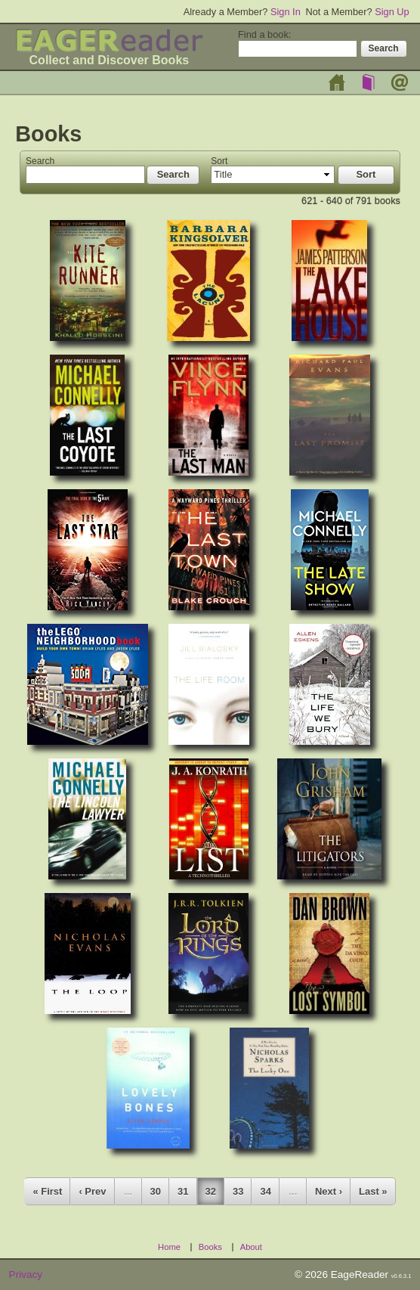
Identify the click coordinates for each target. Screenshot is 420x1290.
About (399, 82)
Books (368, 82)
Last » (373, 1191)
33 (238, 1191)
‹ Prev (92, 1191)
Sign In (285, 11)
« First (47, 1191)
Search (40, 161)
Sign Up (392, 11)
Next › (328, 1191)
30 (155, 1191)
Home (337, 82)
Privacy (26, 1274)
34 (265, 1191)
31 (183, 1191)
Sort (219, 161)
